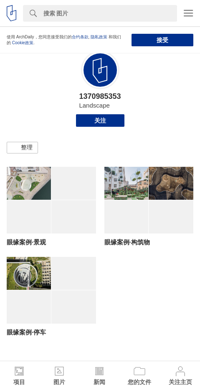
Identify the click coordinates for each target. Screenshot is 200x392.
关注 (100, 120)
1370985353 (100, 96)
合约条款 (80, 37)
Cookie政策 (22, 42)
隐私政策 (99, 37)
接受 (162, 40)
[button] (22, 147)
